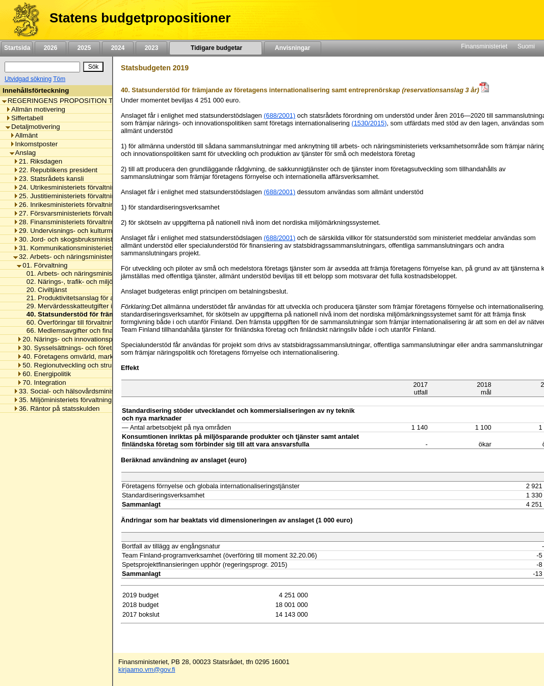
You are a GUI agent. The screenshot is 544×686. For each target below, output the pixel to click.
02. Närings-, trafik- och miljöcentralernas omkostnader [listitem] (106, 281)
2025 (84, 47)
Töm (59, 79)
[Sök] (42, 67)
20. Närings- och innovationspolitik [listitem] (71, 339)
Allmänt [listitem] (24, 135)
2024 (118, 47)
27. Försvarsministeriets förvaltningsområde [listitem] (82, 213)
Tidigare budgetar (215, 47)
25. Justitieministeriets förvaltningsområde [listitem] (79, 196)
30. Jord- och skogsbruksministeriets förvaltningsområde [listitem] (101, 239)
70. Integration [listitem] (41, 382)
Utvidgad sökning (28, 79)
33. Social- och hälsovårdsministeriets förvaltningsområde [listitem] (103, 391)
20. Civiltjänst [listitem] (44, 290)
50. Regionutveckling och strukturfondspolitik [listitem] (87, 365)
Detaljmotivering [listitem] (33, 126)
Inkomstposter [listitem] (34, 144)
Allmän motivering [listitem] (35, 109)
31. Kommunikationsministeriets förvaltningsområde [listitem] (93, 248)
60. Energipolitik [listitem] (44, 374)
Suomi (526, 46)
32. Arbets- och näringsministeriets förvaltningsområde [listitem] (98, 256)
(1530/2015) (368, 123)
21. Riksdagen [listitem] (37, 161)
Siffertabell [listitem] (24, 118)
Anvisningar (293, 47)
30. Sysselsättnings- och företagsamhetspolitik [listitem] (89, 348)
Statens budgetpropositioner (139, 17)
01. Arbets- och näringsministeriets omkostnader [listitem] (96, 273)
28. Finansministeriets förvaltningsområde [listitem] (79, 222)
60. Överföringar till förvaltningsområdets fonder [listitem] (95, 322)
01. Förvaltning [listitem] (42, 265)
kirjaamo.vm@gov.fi (146, 669)
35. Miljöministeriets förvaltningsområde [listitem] (75, 400)
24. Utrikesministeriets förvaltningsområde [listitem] (79, 187)
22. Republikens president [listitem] (55, 170)
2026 (50, 47)
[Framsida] (22, 20)
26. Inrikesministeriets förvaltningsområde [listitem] (78, 204)
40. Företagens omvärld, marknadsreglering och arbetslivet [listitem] (108, 356)
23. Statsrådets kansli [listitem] (48, 178)
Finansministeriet (484, 46)
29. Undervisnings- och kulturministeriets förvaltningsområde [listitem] (107, 230)
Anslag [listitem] (23, 152)
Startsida (17, 47)
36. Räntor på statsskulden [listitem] (56, 408)
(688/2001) (279, 115)
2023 (151, 47)
